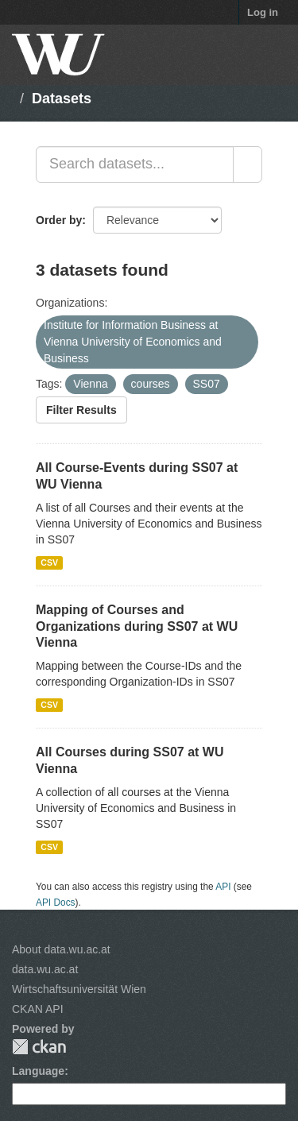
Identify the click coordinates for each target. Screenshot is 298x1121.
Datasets (61, 98)
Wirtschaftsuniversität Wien (79, 989)
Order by (59, 220)
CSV (49, 562)
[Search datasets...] (135, 164)
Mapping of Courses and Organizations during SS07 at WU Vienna (137, 626)
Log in (262, 12)
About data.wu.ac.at (61, 949)
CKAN (39, 1046)
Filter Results (81, 410)
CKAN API (38, 1009)
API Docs (55, 902)
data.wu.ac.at (45, 969)
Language (38, 1071)
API (222, 886)
